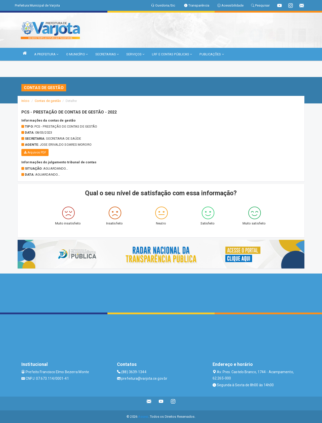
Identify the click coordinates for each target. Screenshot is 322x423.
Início (25, 101)
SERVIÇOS (135, 54)
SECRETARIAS (107, 54)
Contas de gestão (48, 101)
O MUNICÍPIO (77, 54)
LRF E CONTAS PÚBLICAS (172, 54)
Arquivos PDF (35, 152)
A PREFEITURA (46, 54)
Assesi (143, 416)
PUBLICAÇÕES (211, 54)
